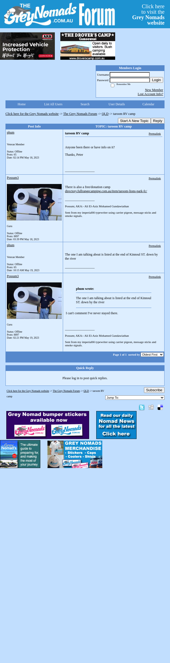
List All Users (53, 104)
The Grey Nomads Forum (80, 114)
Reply (157, 121)
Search (85, 104)
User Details (117, 104)
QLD (105, 114)
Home (21, 104)
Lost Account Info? (150, 94)
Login (156, 80)
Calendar (148, 104)
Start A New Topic (134, 121)
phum (10, 132)
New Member (154, 90)
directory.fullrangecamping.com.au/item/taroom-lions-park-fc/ (106, 191)
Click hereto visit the (148, 14)
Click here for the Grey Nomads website (32, 114)
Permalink (155, 133)
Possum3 (13, 178)
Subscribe (154, 390)
